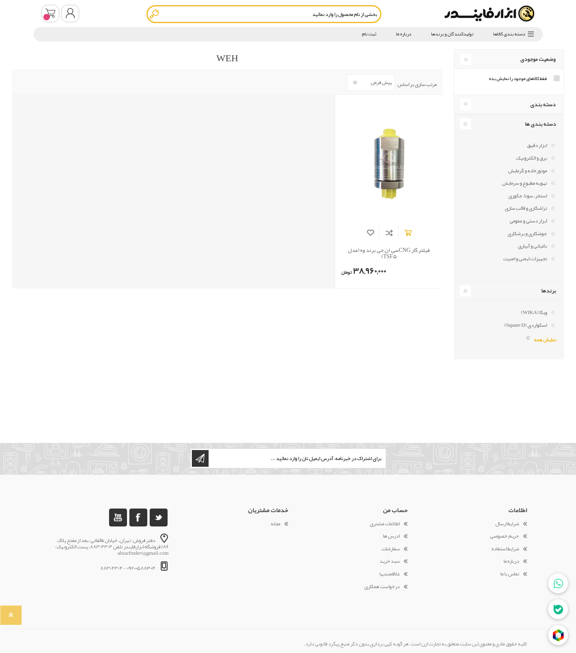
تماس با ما (509, 574)
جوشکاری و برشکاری (527, 233)
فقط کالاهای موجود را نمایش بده (518, 78)
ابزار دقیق (537, 145)
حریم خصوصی (504, 536)
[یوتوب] (118, 517)
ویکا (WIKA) (534, 312)
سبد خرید (50, 13)
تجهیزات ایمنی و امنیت (525, 258)
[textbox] (263, 14)
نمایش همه (545, 339)
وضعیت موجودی (538, 58)
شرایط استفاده (505, 549)
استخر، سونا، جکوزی (527, 196)
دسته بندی (543, 104)
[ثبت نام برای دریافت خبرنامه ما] (297, 458)
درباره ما (511, 561)
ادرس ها (391, 536)
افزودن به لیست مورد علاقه (370, 233)
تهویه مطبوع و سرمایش (524, 183)
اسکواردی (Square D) (525, 325)
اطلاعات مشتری (385, 524)
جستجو (155, 14)
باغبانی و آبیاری (532, 246)
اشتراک (200, 458)
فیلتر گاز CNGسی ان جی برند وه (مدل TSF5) (389, 253)
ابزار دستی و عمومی (528, 221)
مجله (275, 524)
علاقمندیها (389, 574)
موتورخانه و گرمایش (527, 171)
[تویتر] (159, 517)
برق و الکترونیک (531, 158)
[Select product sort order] (370, 82)
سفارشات (390, 549)
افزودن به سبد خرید (407, 233)
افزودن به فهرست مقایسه (389, 233)
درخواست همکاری (382, 586)
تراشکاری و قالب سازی (526, 208)
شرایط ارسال (507, 524)
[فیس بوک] (138, 517)
